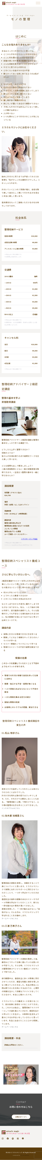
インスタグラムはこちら (11, 808)
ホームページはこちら (10, 918)
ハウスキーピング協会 (29, 539)
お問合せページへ (21, 1117)
